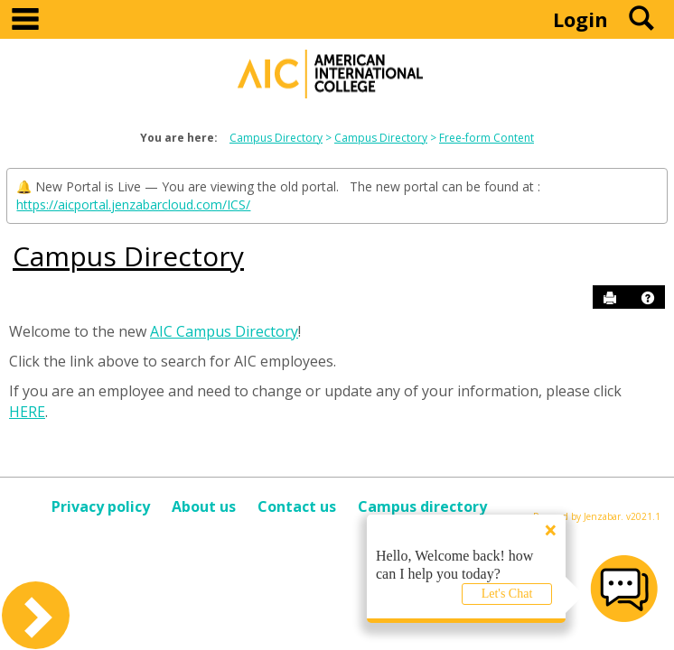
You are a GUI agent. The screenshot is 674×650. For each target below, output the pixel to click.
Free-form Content (486, 137)
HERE (27, 412)
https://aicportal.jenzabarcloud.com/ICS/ (133, 204)
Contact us (296, 506)
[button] (648, 298)
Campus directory (422, 506)
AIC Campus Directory (224, 331)
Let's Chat (507, 593)
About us (204, 506)
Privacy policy (100, 506)
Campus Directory (276, 137)
